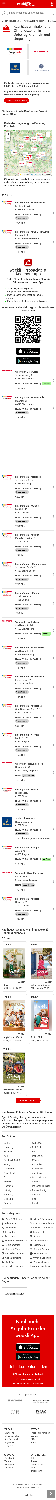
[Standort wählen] (52, 4)
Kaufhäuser (9, 1262)
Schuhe (35, 1236)
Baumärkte (9, 1227)
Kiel (33, 1199)
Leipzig (6, 1190)
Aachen (35, 1181)
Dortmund (8, 1168)
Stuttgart (7, 1164)
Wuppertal (36, 1143)
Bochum (7, 1203)
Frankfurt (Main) (11, 1160)
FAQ (33, 1439)
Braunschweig (38, 1190)
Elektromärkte (11, 1245)
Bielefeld (35, 1147)
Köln (5, 1156)
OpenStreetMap (36, 174)
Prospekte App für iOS (28, 1379)
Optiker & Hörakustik (42, 1223)
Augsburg (36, 1173)
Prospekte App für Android (28, 1374)
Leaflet (23, 174)
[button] (48, 134)
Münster (35, 1160)
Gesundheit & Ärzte (13, 1253)
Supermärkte (38, 1253)
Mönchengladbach (40, 1186)
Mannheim (36, 1156)
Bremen (6, 1181)
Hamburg (7, 1147)
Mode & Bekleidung (41, 1219)
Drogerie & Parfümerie (14, 1240)
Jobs (33, 1458)
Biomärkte (8, 1232)
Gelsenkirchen (38, 1177)
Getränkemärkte (11, 1258)
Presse (34, 1461)
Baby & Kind (9, 1223)
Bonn (33, 1151)
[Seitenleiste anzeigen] (51, 1494)
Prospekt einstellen (40, 1433)
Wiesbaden (36, 1168)
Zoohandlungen (39, 1262)
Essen (6, 1177)
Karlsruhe (36, 1164)
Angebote (9, 1442)
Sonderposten (39, 1240)
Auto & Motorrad (12, 1219)
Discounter (9, 1236)
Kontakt (34, 1442)
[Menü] (3, 4)
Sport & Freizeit (39, 1249)
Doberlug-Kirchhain (11, 20)
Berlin (32, 5)
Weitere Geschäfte (40, 1266)
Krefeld (34, 1203)
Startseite (9, 1433)
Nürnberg (7, 1194)
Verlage (34, 1436)
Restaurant (37, 1232)
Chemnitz (36, 1194)
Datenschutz (37, 1464)
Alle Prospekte (28, 1100)
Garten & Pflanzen (12, 1249)
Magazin (8, 1445)
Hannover (7, 1186)
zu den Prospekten (16, 100)
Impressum (36, 1471)
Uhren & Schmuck (40, 1258)
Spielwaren (37, 1245)
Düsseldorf (8, 1173)
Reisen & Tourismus (41, 1227)
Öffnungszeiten (11, 1436)
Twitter (7, 1461)
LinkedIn (8, 1467)
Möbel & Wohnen (12, 1266)
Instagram (9, 1464)
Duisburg (7, 1199)
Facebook (9, 1458)
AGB (33, 1467)
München (7, 1151)
